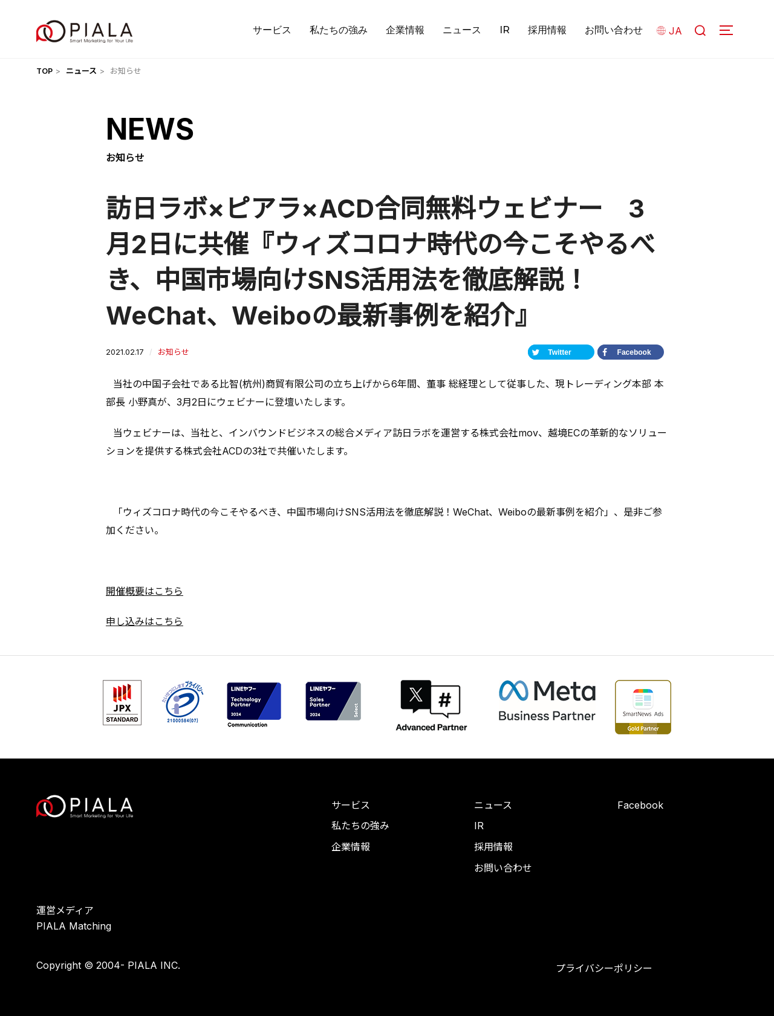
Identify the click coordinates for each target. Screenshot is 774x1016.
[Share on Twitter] (561, 352)
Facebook (640, 805)
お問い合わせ (614, 30)
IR (504, 30)
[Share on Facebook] (630, 352)
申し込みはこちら (144, 621)
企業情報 (405, 30)
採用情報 (547, 30)
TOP (44, 71)
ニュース (462, 30)
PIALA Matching (73, 926)
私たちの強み (339, 30)
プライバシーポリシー (604, 968)
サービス (272, 30)
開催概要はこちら (144, 591)
